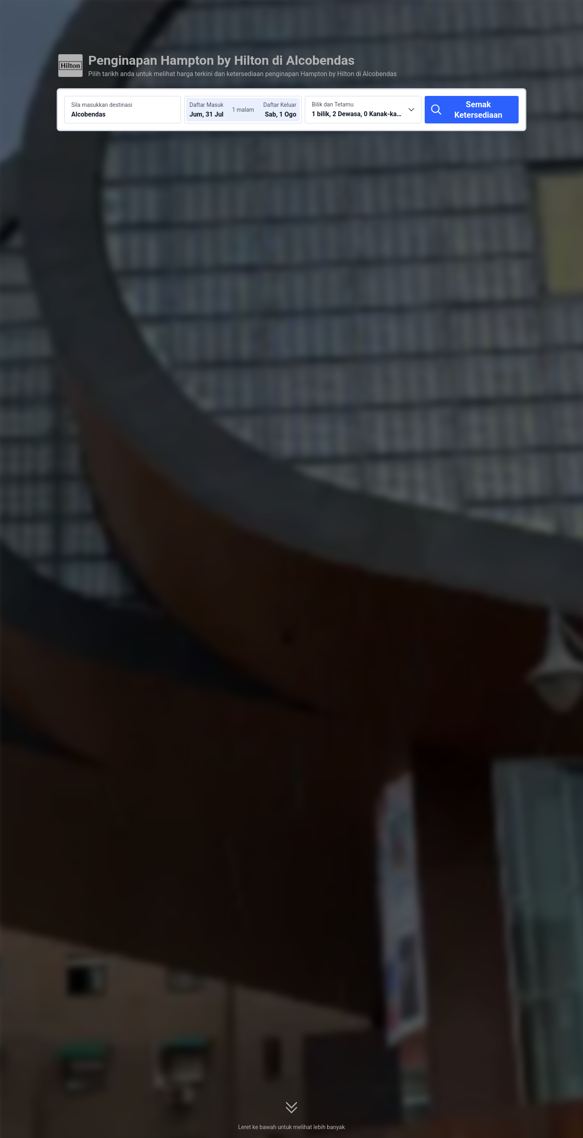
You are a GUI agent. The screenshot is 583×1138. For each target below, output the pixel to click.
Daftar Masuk (206, 105)
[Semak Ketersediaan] (472, 109)
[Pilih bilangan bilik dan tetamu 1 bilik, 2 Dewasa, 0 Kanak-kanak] (363, 109)
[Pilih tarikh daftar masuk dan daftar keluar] (214, 109)
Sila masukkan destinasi (101, 105)
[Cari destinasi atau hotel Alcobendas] (122, 109)
